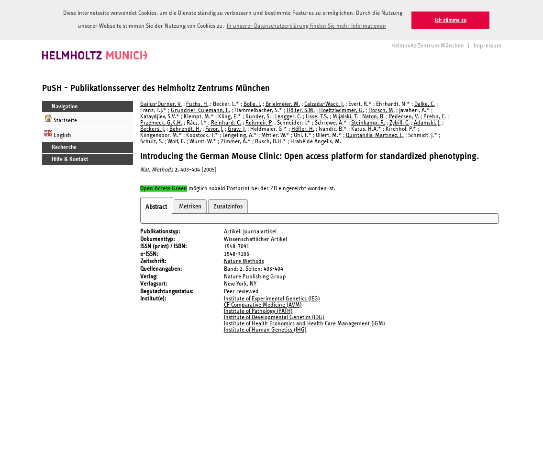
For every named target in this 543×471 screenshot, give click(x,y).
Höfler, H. (302, 129)
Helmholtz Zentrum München (427, 45)
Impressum (487, 45)
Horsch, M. (381, 110)
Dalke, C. (424, 104)
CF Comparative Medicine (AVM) (263, 304)
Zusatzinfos (228, 205)
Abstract (156, 206)
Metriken (190, 205)
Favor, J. (214, 129)
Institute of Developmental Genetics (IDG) (274, 317)
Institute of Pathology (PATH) (258, 311)
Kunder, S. (258, 116)
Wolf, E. (176, 141)
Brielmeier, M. (283, 104)
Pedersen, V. (404, 116)
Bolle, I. (252, 104)
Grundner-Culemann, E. (200, 110)
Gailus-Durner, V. (161, 104)
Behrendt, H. (185, 129)
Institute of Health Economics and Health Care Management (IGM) (304, 323)
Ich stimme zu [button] (450, 20)
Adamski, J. (427, 122)
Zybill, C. (399, 122)
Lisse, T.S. (317, 116)
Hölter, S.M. (301, 110)
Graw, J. (237, 129)
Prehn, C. (434, 116)
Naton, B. (373, 116)
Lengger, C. (288, 116)
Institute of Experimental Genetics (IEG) (272, 298)
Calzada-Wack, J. (324, 104)
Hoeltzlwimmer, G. (341, 110)
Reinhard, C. (226, 122)
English (57, 133)
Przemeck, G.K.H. (161, 122)
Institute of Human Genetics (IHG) (265, 329)
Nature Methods (244, 261)
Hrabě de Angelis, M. (315, 141)
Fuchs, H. (197, 104)
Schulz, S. (151, 141)
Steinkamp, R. (368, 122)
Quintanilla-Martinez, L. (375, 135)
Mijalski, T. (345, 116)
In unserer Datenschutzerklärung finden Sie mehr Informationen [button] (306, 26)
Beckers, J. (152, 129)
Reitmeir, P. (259, 122)
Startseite (60, 118)
